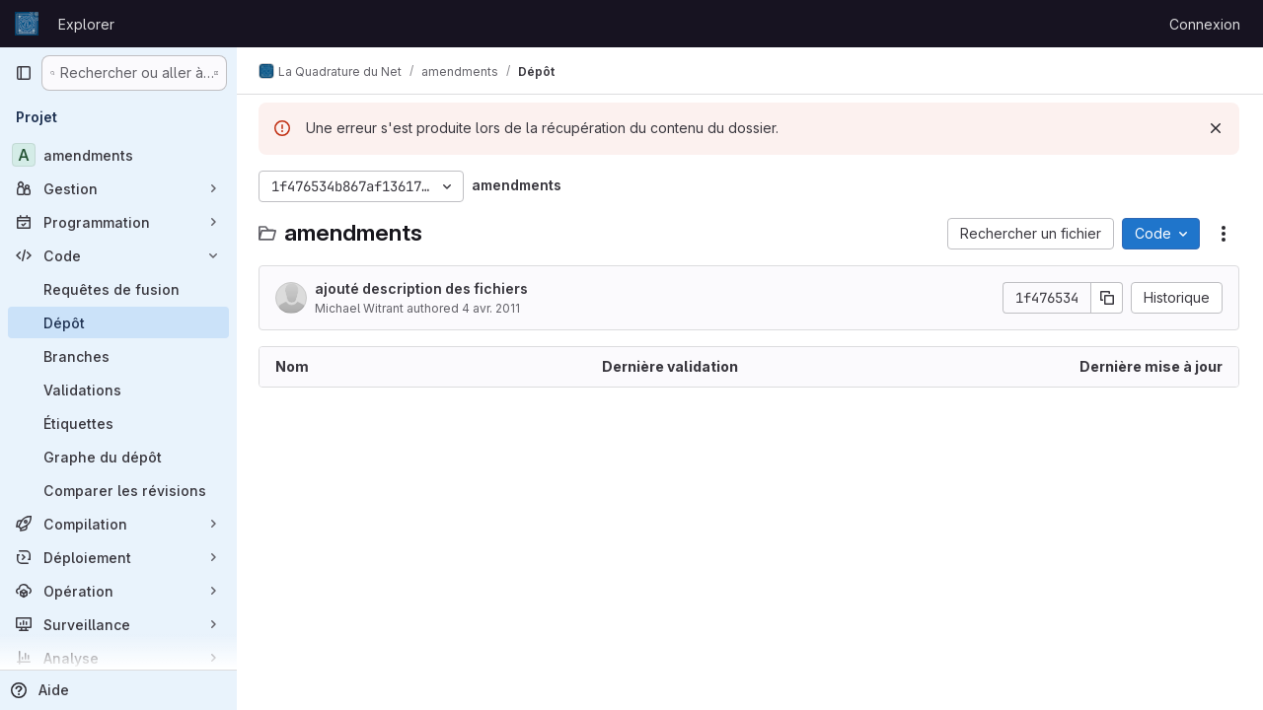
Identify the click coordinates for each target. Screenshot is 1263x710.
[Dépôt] (118, 322)
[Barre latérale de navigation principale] (23, 73)
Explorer (86, 24)
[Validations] (118, 389)
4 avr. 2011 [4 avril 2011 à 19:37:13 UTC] (493, 308)
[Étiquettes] (118, 423)
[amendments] (118, 155)
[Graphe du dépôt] (118, 456)
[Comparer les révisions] (118, 490)
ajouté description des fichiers (423, 288)
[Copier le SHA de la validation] (1107, 298)
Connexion (1204, 24)
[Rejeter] (1215, 128)
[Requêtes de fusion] (118, 289)
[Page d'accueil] (26, 23)
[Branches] (118, 356)
